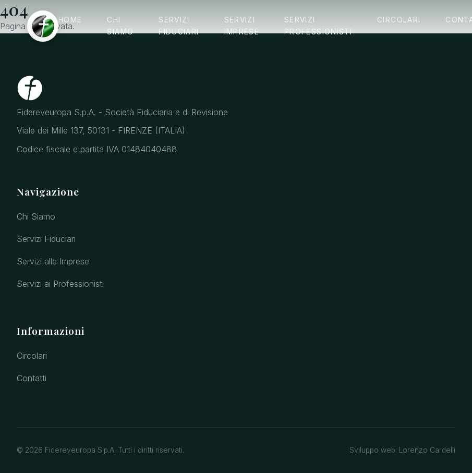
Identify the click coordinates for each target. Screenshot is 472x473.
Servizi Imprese (242, 26)
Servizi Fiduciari (179, 26)
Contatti (31, 378)
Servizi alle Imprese (53, 261)
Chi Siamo (120, 26)
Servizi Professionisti (318, 26)
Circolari (398, 20)
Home (70, 20)
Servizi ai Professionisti (60, 283)
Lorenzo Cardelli (427, 450)
